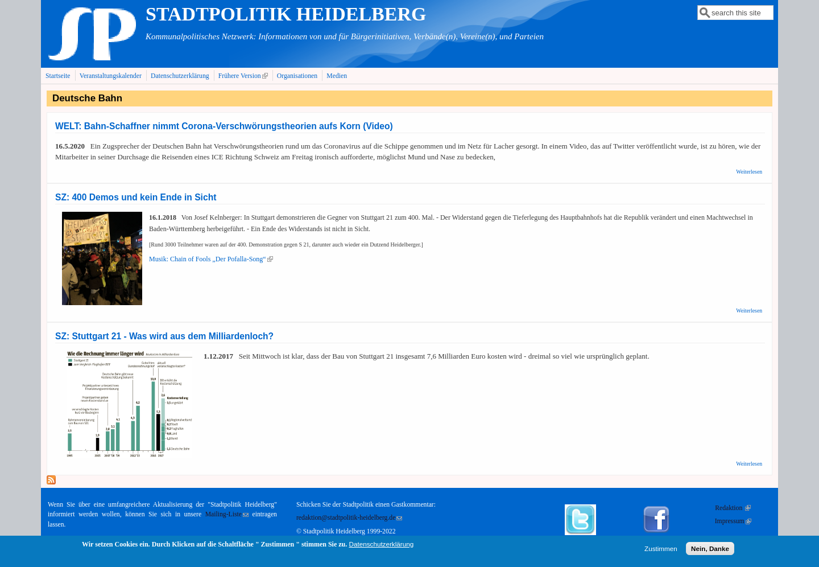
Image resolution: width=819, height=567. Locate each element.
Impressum (733, 521)
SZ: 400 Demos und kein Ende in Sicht (135, 197)
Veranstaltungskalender (111, 76)
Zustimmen (660, 551)
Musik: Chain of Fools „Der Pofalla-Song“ (211, 259)
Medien (336, 76)
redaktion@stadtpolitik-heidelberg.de (349, 517)
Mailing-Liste (227, 514)
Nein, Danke (710, 551)
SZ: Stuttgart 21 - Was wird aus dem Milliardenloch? (164, 336)
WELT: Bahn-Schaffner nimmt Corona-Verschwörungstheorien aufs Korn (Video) (224, 126)
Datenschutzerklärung (180, 76)
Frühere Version (244, 76)
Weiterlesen (749, 172)
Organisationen (297, 76)
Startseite (58, 76)
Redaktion (733, 508)
